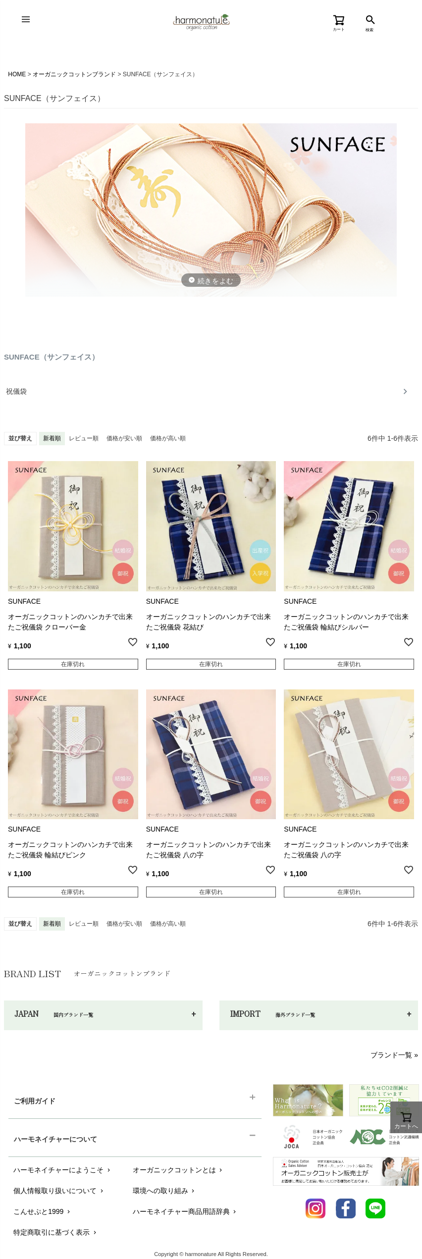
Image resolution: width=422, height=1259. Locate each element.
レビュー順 (84, 438)
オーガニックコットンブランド (74, 74)
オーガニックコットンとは (178, 1170)
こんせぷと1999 (42, 1211)
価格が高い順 (168, 438)
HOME (17, 74)
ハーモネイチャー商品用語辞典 (185, 1211)
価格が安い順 (124, 438)
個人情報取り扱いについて (59, 1191)
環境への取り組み (165, 1191)
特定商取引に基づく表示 (55, 1232)
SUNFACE (24, 601)
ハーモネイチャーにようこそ (62, 1170)
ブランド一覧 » (394, 1055)
